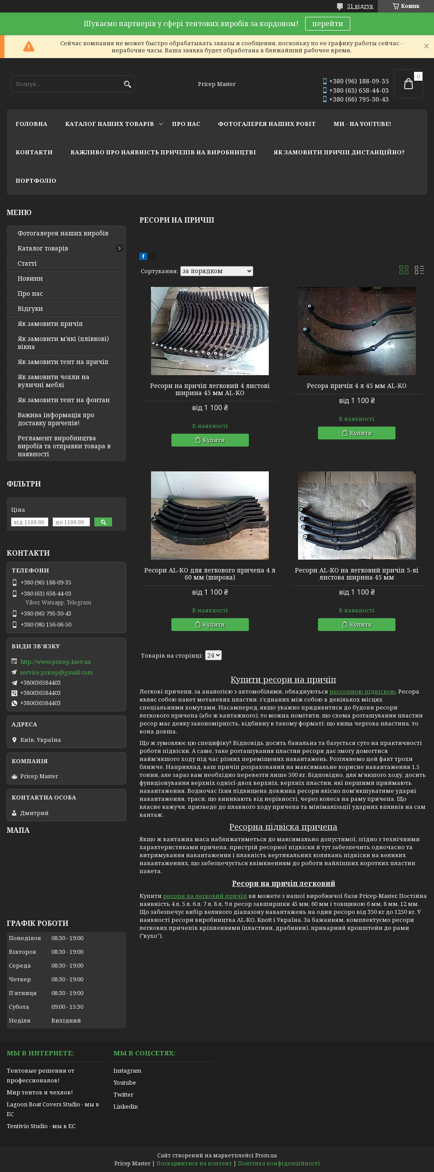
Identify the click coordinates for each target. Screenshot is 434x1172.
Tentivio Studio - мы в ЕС (41, 1126)
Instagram (127, 1070)
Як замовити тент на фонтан (64, 400)
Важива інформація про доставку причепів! (56, 419)
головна (31, 124)
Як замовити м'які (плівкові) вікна (63, 343)
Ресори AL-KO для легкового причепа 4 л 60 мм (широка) (209, 574)
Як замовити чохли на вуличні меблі (53, 381)
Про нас (30, 294)
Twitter (123, 1094)
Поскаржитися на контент (194, 1163)
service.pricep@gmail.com (56, 672)
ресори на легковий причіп (205, 896)
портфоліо (36, 180)
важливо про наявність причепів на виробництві (163, 152)
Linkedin (125, 1106)
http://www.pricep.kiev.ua (55, 661)
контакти (34, 152)
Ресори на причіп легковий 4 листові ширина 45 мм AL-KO (210, 389)
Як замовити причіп (50, 324)
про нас (186, 124)
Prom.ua (266, 1155)
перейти (327, 23)
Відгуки (30, 309)
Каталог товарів (43, 248)
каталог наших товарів (109, 124)
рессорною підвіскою (362, 691)
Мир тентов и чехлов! (40, 1092)
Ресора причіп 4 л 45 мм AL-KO (357, 385)
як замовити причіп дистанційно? (339, 152)
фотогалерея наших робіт (267, 124)
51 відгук (360, 6)
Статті (27, 263)
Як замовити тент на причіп (63, 362)
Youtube (124, 1082)
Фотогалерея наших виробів (63, 233)
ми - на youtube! (362, 124)
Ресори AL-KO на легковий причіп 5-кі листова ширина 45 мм (356, 574)
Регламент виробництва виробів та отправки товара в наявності (64, 446)
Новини (30, 278)
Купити (214, 440)
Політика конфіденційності (279, 1163)
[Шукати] (127, 84)
